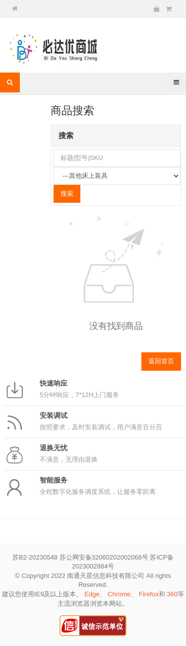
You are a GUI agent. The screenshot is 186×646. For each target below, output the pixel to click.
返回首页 (161, 361)
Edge (91, 594)
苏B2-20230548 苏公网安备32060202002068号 (80, 557)
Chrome (119, 594)
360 (172, 594)
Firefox (149, 594)
